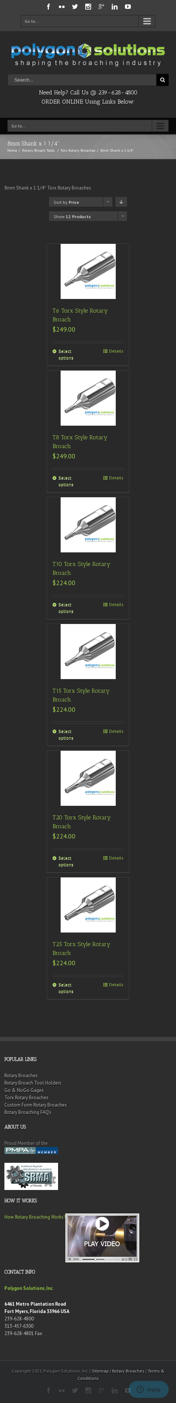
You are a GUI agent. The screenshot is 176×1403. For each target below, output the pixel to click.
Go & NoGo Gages (24, 1090)
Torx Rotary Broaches (78, 150)
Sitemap (100, 1371)
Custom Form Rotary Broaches (35, 1105)
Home (12, 150)
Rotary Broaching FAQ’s (27, 1112)
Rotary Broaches (21, 1075)
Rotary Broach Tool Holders (32, 1083)
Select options (65, 354)
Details (116, 351)
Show (72, 216)
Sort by (66, 202)
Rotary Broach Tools (38, 150)
